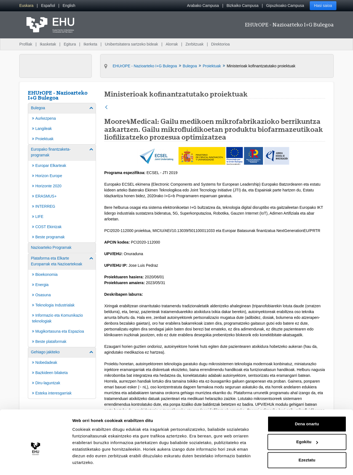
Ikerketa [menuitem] (90, 44)
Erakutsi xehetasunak (93, 464)
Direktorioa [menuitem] (220, 44)
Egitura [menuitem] (70, 44)
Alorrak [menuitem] (172, 44)
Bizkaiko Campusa (242, 5)
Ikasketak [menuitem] (48, 44)
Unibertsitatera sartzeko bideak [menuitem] (131, 44)
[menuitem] (26, 5)
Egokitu (307, 428)
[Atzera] (106, 107)
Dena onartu (307, 410)
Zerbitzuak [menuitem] (195, 44)
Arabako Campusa (203, 5)
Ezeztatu (307, 446)
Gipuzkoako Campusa (285, 5)
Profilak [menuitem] (25, 44)
